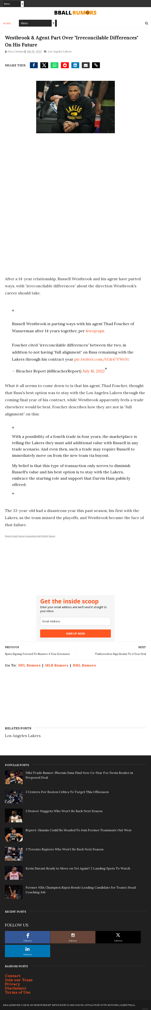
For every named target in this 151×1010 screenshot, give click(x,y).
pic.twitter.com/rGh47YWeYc (102, 359)
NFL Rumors (29, 665)
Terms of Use (18, 992)
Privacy (12, 983)
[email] (75, 621)
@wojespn (95, 330)
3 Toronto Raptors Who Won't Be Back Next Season (64, 849)
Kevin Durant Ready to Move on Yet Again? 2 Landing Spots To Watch (78, 868)
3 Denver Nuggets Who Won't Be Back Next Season (64, 811)
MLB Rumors (56, 665)
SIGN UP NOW (75, 633)
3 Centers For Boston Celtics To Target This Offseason (67, 792)
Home (7, 23)
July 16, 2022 (93, 371)
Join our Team (19, 979)
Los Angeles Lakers (60, 51)
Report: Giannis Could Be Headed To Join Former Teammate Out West (79, 830)
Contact (12, 975)
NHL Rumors (84, 665)
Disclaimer (16, 988)
